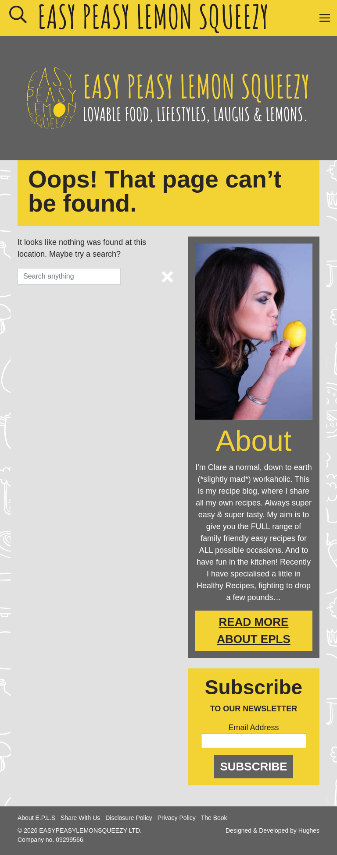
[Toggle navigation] (324, 18)
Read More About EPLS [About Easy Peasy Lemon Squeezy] (253, 630)
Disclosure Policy (128, 817)
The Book (214, 817)
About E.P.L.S (36, 817)
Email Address (253, 727)
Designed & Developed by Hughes (272, 830)
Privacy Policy (177, 817)
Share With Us (80, 817)
